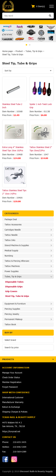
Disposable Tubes (14, 282)
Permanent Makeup (13, 319)
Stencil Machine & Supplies (17, 245)
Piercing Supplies (12, 309)
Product (19, 51)
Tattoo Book (10, 324)
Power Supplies (12, 271)
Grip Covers (11, 291)
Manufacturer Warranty (12, 402)
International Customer (12, 397)
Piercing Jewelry (12, 314)
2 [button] (29, 45)
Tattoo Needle (11, 235)
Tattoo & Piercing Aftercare (17, 261)
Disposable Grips (14, 286)
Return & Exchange (11, 407)
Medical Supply (11, 250)
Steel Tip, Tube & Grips (17, 296)
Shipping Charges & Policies (14, 411)
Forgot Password (10, 387)
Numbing (9, 255)
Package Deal (11, 219)
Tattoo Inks (10, 240)
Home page (7, 51)
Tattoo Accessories (13, 224)
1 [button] (26, 45)
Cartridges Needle (13, 229)
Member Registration (11, 382)
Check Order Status (11, 377)
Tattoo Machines (12, 266)
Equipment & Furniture (15, 303)
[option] (28, 33)
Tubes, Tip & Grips (13, 276)
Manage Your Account (12, 372)
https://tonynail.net (11, 431)
